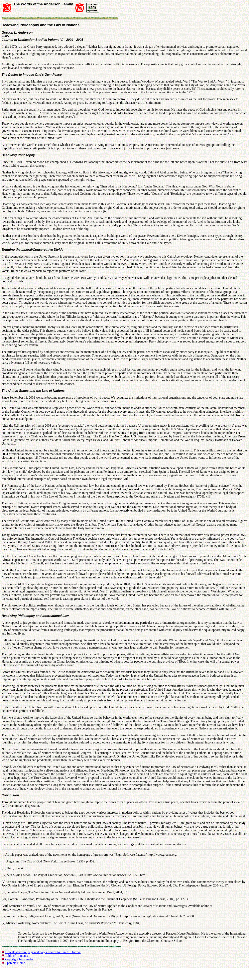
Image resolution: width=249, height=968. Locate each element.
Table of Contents (16, 955)
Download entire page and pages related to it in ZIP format (43, 952)
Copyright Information (19, 959)
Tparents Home (15, 963)
